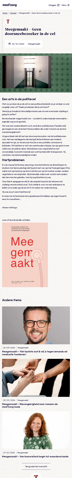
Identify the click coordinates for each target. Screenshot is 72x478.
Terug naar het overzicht (36, 466)
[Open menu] (65, 5)
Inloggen (54, 5)
